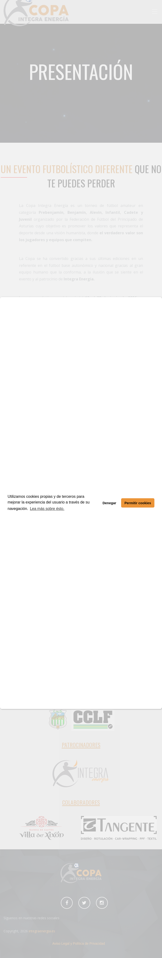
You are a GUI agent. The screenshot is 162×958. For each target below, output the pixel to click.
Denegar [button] (109, 503)
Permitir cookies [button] (137, 503)
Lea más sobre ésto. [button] (47, 509)
